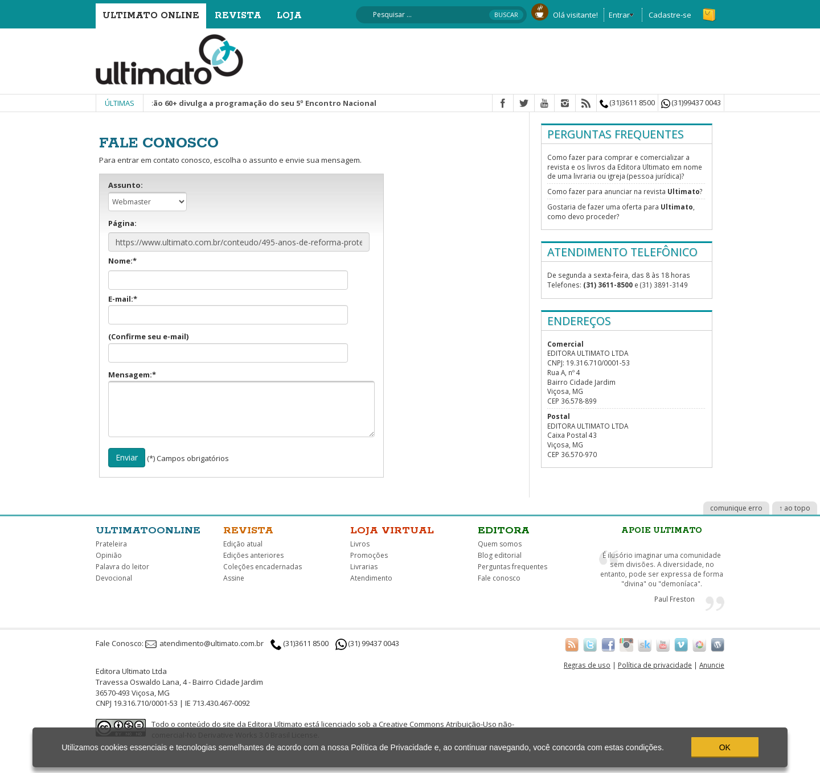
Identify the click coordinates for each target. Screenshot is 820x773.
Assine (233, 578)
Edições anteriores (253, 555)
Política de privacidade (655, 664)
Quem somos (500, 544)
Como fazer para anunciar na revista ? (624, 191)
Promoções (369, 555)
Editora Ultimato (275, 724)
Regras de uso (587, 664)
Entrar (619, 15)
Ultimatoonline (148, 530)
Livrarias (364, 566)
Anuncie (711, 664)
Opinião (109, 555)
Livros (360, 544)
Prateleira (111, 544)
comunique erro (736, 508)
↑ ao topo (794, 508)
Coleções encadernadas (262, 566)
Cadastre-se (670, 15)
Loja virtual (392, 530)
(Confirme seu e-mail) (228, 347)
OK (725, 747)
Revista (238, 16)
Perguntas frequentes (512, 566)
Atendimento (371, 578)
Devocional (114, 578)
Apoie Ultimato (661, 530)
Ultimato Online (150, 16)
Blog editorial (500, 555)
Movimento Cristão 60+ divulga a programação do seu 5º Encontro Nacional (250, 103)
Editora (504, 530)
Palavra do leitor (122, 566)
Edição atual (243, 544)
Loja (289, 16)
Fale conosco (499, 578)
